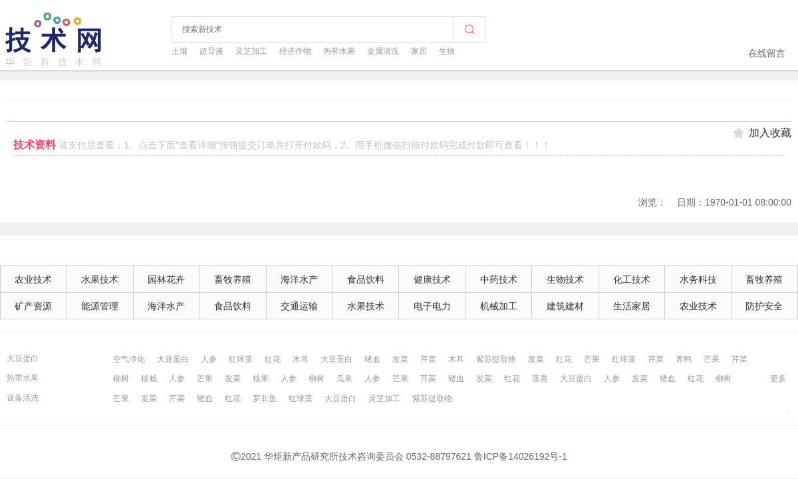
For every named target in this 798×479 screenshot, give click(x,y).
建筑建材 (565, 306)
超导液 (211, 51)
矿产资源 (33, 306)
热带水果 (339, 51)
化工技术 (631, 279)
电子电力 (432, 306)
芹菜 (428, 359)
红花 (273, 359)
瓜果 (344, 378)
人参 (209, 359)
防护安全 (764, 306)
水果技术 (99, 279)
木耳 (301, 359)
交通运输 (299, 306)
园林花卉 (166, 279)
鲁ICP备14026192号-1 (520, 456)
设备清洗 (23, 397)
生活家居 (631, 306)
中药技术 (498, 279)
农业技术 (33, 279)
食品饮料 (365, 279)
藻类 (540, 378)
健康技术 (432, 279)
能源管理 (99, 306)
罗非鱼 (265, 398)
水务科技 (698, 279)
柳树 (121, 378)
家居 (419, 51)
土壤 (180, 51)
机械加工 (498, 306)
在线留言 (766, 53)
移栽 (149, 378)
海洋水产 (299, 279)
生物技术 (565, 279)
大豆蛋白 (23, 358)
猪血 (372, 359)
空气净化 (129, 359)
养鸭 (684, 359)
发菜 (400, 359)
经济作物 (295, 51)
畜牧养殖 (232, 279)
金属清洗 (383, 51)
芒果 (592, 359)
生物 (447, 51)
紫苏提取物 (496, 359)
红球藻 (241, 359)
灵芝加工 (251, 51)
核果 (261, 378)
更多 (778, 378)
